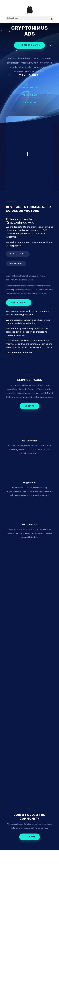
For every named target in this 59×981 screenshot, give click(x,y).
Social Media (29, 103)
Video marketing (29, 88)
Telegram (29, 837)
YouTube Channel (30, 45)
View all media (18, 302)
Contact (29, 406)
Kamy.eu (41, 966)
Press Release (29, 95)
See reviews (16, 263)
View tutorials (18, 254)
